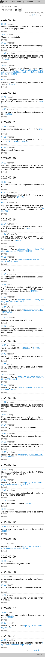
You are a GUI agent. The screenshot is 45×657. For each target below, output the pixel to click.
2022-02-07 (8, 608)
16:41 (3, 97)
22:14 (3, 234)
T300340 (8, 142)
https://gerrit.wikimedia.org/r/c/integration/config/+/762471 (22, 484)
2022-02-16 (8, 341)
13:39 (3, 595)
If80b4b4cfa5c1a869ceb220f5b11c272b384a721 (22, 456)
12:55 (3, 364)
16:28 (3, 469)
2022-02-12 (8, 522)
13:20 (3, 307)
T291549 (16, 142)
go (20, 10)
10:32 (3, 163)
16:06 (3, 442)
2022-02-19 (8, 177)
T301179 (10, 617)
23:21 (3, 24)
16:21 (3, 433)
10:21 (3, 66)
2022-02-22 (8, 93)
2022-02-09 (8, 557)
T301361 (28, 503)
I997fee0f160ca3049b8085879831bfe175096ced (22, 378)
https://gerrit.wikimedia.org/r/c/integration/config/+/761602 (22, 547)
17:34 (3, 576)
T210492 (8, 114)
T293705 (20, 197)
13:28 (3, 109)
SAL (4, 1)
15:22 (3, 561)
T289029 (6, 531)
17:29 (3, 544)
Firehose (29, 2)
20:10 (3, 34)
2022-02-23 (8, 20)
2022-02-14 (8, 465)
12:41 (3, 53)
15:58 (3, 285)
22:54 (3, 224)
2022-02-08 (8, 572)
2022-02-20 (8, 158)
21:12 (3, 402)
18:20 (3, 345)
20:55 (3, 613)
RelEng (20, 2)
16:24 (3, 425)
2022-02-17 (8, 270)
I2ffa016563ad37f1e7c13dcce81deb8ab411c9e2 (22, 389)
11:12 (3, 318)
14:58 (3, 127)
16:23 (3, 585)
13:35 (3, 297)
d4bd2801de (24, 348)
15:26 (3, 452)
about (39, 655)
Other (38, 2)
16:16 (3, 480)
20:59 (3, 415)
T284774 (11, 84)
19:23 (3, 43)
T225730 (24, 142)
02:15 (3, 192)
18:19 (3, 623)
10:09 (3, 375)
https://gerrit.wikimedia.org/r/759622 (22, 644)
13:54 (3, 509)
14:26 (3, 501)
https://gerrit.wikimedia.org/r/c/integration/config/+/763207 (22, 301)
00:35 (3, 203)
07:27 (3, 147)
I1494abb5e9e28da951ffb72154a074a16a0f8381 (22, 260)
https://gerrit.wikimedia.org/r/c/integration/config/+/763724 (22, 250)
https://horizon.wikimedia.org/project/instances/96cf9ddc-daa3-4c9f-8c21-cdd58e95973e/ (22, 72)
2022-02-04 (8, 636)
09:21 (3, 257)
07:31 (3, 137)
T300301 (36, 348)
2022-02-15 (8, 398)
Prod (13, 2)
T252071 (5, 60)
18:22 (3, 526)
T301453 (28, 251)
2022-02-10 (8, 539)
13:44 (3, 247)
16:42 (3, 354)
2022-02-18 (8, 219)
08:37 (3, 80)
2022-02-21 (8, 122)
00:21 (3, 640)
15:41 (3, 490)
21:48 (3, 274)
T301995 (35, 291)
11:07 (3, 326)
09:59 (3, 385)
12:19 (3, 182)
